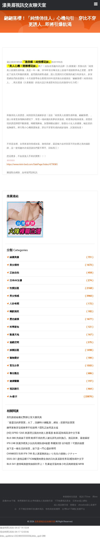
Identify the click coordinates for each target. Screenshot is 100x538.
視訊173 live (84, 496)
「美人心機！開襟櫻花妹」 (22, 65)
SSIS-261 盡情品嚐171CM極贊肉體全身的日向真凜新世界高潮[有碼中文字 (45, 459)
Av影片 (51, 397)
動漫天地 (51, 335)
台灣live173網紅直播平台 (73, 509)
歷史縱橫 (51, 319)
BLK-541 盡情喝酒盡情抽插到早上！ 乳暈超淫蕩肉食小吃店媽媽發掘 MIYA (45, 464)
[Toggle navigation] (96, 4)
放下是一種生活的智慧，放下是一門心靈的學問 (31, 448)
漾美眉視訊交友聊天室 (45, 521)
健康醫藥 (51, 381)
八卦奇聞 (51, 304)
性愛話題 (51, 288)
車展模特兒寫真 (70, 496)
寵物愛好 (51, 358)
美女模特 (51, 265)
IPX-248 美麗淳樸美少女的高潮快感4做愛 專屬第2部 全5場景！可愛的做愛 (45, 443)
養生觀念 (51, 373)
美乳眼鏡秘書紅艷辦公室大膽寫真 (24, 417)
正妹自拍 (51, 273)
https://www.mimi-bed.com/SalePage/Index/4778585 (32, 164)
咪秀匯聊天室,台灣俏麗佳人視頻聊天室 (35, 501)
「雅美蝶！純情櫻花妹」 (36, 61)
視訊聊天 (51, 389)
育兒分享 (51, 366)
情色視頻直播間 (53, 509)
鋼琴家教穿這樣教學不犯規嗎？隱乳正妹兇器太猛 (32, 427)
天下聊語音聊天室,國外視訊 (31, 509)
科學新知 (51, 327)
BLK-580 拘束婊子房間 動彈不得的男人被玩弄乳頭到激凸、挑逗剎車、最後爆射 (48, 438)
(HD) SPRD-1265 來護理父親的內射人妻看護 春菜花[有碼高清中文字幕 (43, 433)
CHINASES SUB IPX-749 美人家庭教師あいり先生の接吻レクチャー (42, 453)
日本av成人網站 (80, 501)
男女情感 (51, 296)
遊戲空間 (51, 342)
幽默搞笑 (51, 311)
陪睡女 (73, 505)
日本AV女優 (51, 280)
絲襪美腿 (51, 257)
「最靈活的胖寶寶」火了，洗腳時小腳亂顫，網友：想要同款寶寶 (41, 422)
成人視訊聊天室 (61, 505)
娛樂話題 (51, 350)
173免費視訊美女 (63, 501)
